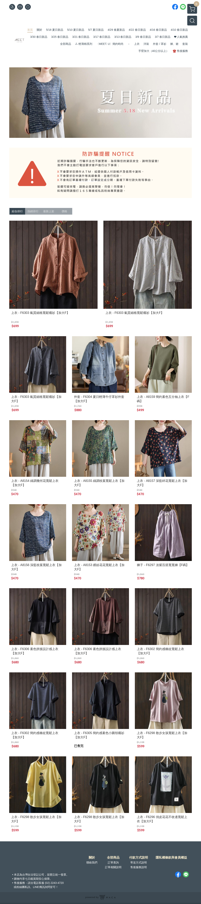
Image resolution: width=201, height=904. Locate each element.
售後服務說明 (138, 867)
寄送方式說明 (138, 862)
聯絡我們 (91, 862)
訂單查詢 (113, 862)
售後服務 (19, 882)
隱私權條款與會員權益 (171, 857)
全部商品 (113, 857)
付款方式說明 (138, 857)
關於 (92, 857)
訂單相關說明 (113, 867)
